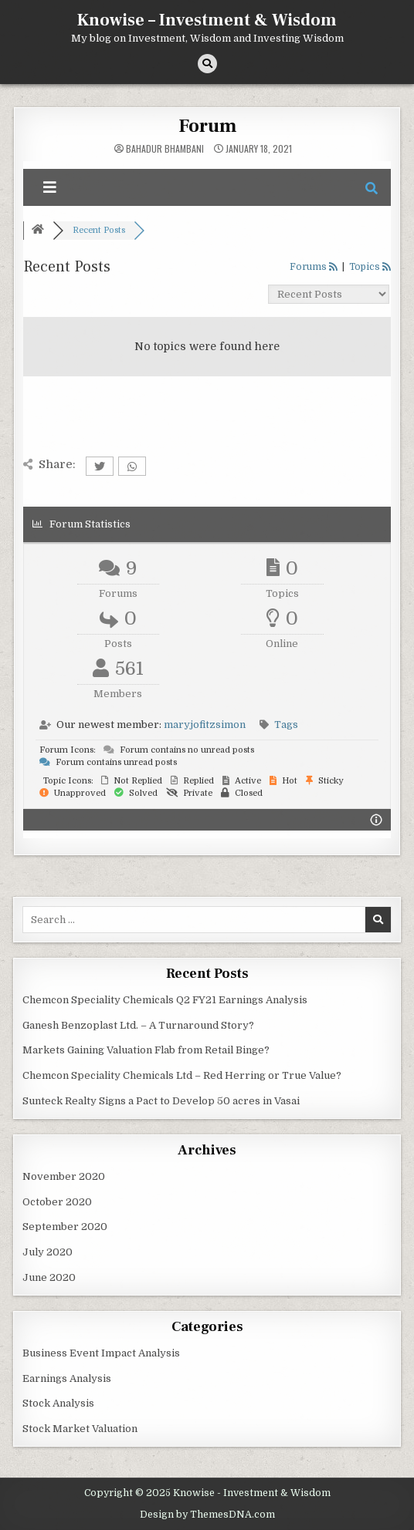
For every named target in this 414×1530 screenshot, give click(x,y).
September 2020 (64, 1226)
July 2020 (47, 1252)
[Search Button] (207, 63)
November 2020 (63, 1176)
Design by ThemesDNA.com (207, 1514)
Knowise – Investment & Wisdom (207, 20)
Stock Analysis (58, 1403)
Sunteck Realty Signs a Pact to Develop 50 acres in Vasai (161, 1101)
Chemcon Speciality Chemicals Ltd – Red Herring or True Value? (181, 1075)
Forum (207, 126)
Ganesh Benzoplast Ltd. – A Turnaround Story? (138, 1025)
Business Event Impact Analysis (101, 1353)
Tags (286, 724)
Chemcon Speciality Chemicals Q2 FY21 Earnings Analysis (164, 1000)
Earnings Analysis (66, 1378)
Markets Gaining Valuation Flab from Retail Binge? (146, 1050)
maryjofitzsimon (205, 724)
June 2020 (49, 1277)
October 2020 (57, 1202)
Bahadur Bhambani (165, 148)
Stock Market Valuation (79, 1428)
